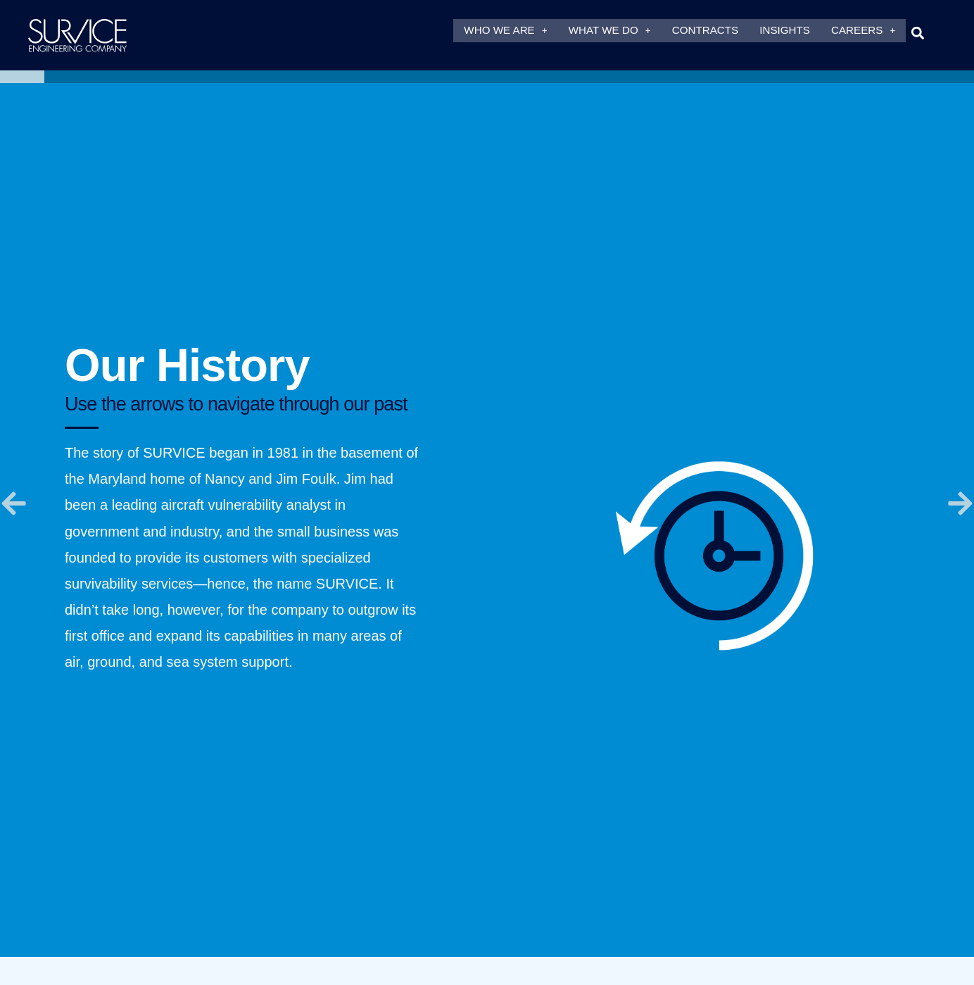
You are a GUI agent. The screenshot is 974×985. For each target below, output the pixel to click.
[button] (917, 32)
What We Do (610, 33)
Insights (784, 33)
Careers (863, 33)
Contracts (705, 33)
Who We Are (505, 33)
